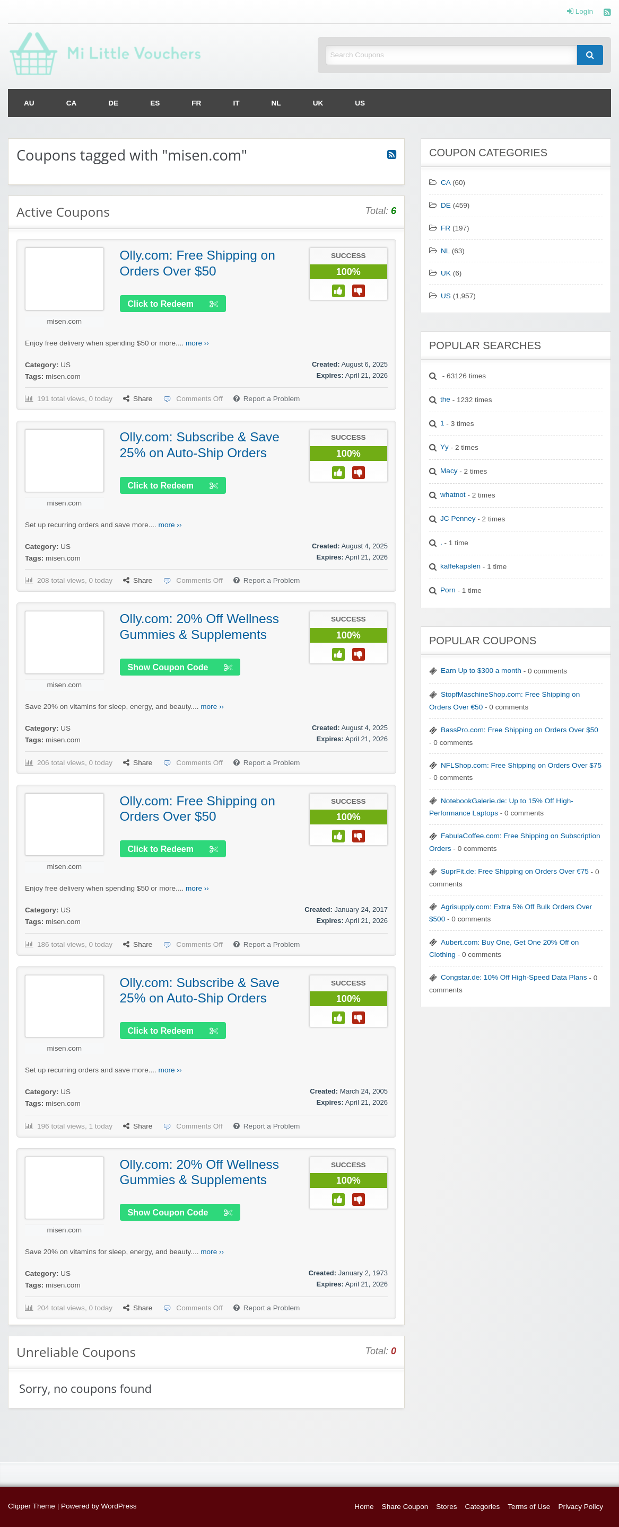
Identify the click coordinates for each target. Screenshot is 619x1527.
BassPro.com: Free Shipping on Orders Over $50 (519, 730)
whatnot (453, 495)
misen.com (64, 321)
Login (580, 11)
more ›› (197, 343)
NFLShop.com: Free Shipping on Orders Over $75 (521, 765)
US (360, 103)
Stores (446, 1507)
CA (71, 103)
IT (236, 103)
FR (196, 103)
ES (155, 103)
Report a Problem (266, 399)
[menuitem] (29, 103)
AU (29, 103)
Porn (448, 590)
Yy (444, 447)
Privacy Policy (580, 1507)
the (445, 399)
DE (113, 103)
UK (318, 103)
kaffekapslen (460, 566)
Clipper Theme (31, 1506)
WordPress (119, 1506)
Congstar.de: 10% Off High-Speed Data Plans (514, 977)
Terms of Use (529, 1507)
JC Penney (458, 518)
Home (363, 1507)
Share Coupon (405, 1507)
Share (137, 399)
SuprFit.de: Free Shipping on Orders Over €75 (515, 871)
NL (276, 103)
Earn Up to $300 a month (481, 670)
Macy (448, 471)
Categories (482, 1507)
